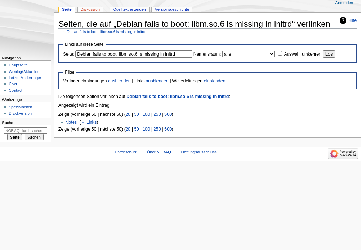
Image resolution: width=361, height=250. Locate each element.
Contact (15, 90)
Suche (7, 122)
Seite (66, 9)
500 (168, 114)
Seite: (68, 54)
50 (136, 114)
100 (146, 114)
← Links (89, 122)
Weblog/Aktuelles (24, 71)
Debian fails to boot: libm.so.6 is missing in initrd (106, 32)
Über (13, 84)
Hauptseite (18, 65)
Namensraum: (207, 54)
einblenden (214, 80)
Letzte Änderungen (25, 78)
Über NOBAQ (159, 152)
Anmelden (344, 3)
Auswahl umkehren (302, 54)
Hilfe (352, 20)
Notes (71, 122)
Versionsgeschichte (172, 9)
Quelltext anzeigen (129, 9)
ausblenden (119, 80)
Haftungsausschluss (199, 152)
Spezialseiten (20, 107)
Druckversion (20, 113)
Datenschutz (126, 152)
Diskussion (90, 9)
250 (157, 114)
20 (128, 114)
